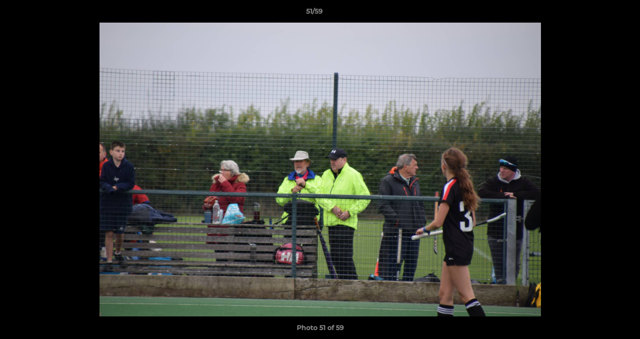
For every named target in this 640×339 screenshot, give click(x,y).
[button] (600, 13)
